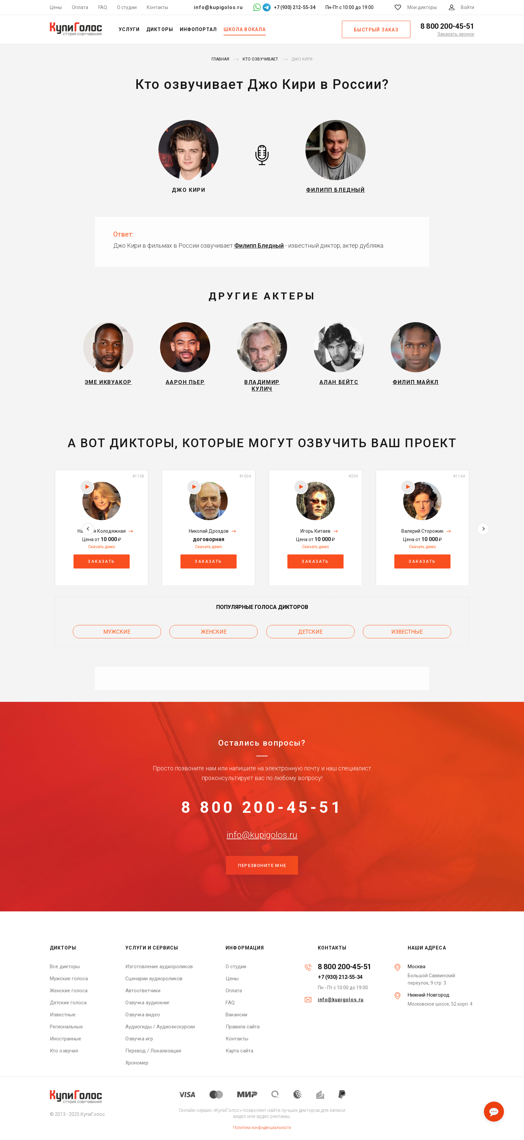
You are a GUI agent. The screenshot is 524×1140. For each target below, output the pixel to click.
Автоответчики (142, 991)
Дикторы (159, 29)
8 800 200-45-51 (262, 812)
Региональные (66, 1027)
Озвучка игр (139, 1039)
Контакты (157, 7)
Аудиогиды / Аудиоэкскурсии (160, 1027)
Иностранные (65, 1039)
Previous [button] (41, 531)
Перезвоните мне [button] (262, 878)
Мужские (116, 635)
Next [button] (483, 531)
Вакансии (236, 1015)
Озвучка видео (142, 1015)
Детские (310, 635)
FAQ (102, 7)
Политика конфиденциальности (262, 1127)
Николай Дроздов (209, 535)
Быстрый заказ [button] (376, 29)
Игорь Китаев (315, 535)
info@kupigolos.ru (218, 7)
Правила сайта (243, 1027)
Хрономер (136, 1063)
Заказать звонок (455, 34)
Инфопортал (198, 29)
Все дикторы (65, 967)
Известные (407, 635)
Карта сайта (239, 1051)
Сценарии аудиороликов (153, 979)
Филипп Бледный (259, 245)
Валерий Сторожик (422, 535)
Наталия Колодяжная (102, 535)
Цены (56, 7)
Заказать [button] (101, 565)
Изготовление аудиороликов (159, 967)
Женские (214, 635)
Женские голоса (69, 991)
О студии (127, 7)
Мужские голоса (69, 979)
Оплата (80, 7)
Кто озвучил (64, 1051)
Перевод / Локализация (153, 1051)
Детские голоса (68, 1003)
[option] (101, 531)
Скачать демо (101, 550)
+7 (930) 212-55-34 (340, 977)
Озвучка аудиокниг (147, 1003)
